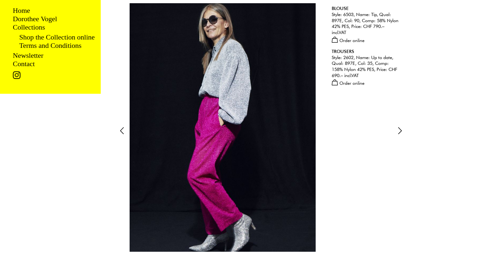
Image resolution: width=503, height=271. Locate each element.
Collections (29, 27)
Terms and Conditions (50, 45)
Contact (24, 64)
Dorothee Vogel (35, 19)
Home (21, 10)
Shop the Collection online (57, 37)
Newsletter (28, 55)
